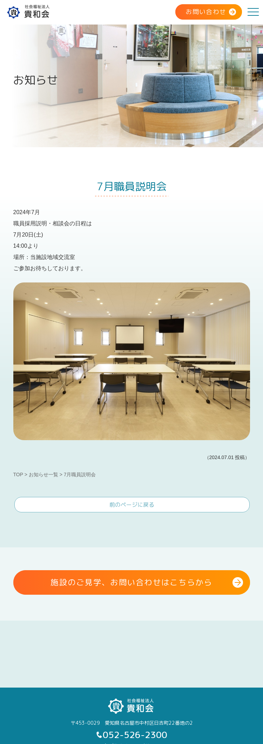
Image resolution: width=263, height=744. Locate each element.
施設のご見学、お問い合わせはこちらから (131, 582)
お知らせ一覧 (43, 474)
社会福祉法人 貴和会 (29, 12)
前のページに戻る (131, 504)
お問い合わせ (206, 11)
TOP (18, 474)
